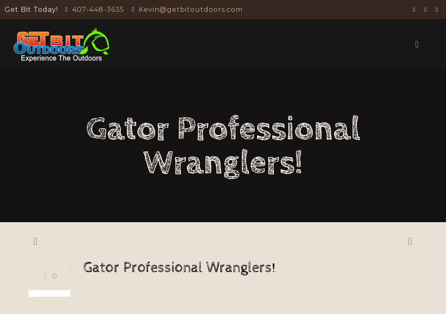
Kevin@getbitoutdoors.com (191, 10)
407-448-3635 (98, 10)
